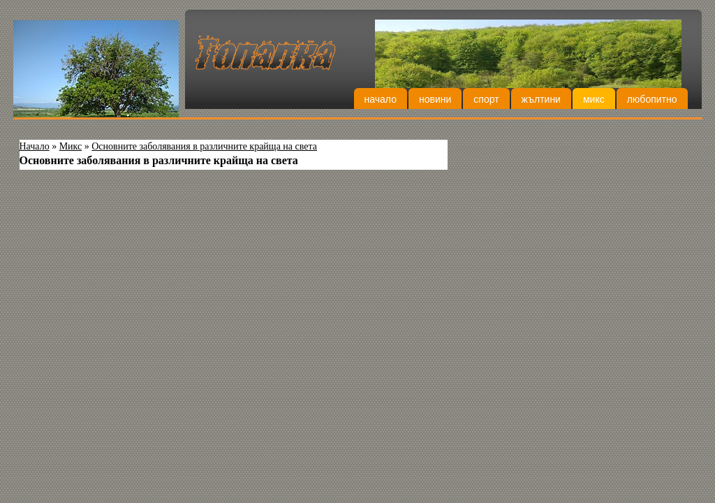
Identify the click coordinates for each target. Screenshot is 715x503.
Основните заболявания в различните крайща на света (204, 146)
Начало (380, 99)
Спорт (486, 99)
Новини (435, 99)
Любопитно (652, 99)
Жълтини (541, 99)
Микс (594, 99)
